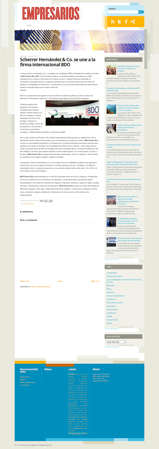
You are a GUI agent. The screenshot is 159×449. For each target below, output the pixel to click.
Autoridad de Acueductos (77, 417)
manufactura (111, 313)
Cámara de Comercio (115, 276)
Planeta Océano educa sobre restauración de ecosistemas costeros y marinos (128, 108)
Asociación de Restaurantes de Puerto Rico (77, 406)
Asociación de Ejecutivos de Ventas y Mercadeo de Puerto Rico (77, 388)
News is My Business (27, 382)
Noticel (22, 380)
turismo (109, 323)
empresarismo (112, 310)
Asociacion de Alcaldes (77, 379)
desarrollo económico (115, 303)
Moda (109, 289)
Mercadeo (110, 285)
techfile (109, 316)
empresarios (30, 204)
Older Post (95, 281)
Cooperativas (112, 273)
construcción (111, 299)
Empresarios (24, 377)
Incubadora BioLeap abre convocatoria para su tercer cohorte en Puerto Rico (127, 221)
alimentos (110, 292)
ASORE (71, 374)
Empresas (78, 428)
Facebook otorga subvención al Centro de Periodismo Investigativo (129, 127)
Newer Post (24, 281)
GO (141, 12)
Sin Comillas (24, 385)
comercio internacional (115, 296)
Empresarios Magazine (29, 445)
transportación (112, 320)
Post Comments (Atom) (40, 287)
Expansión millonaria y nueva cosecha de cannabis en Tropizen (128, 68)
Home (29, 25)
